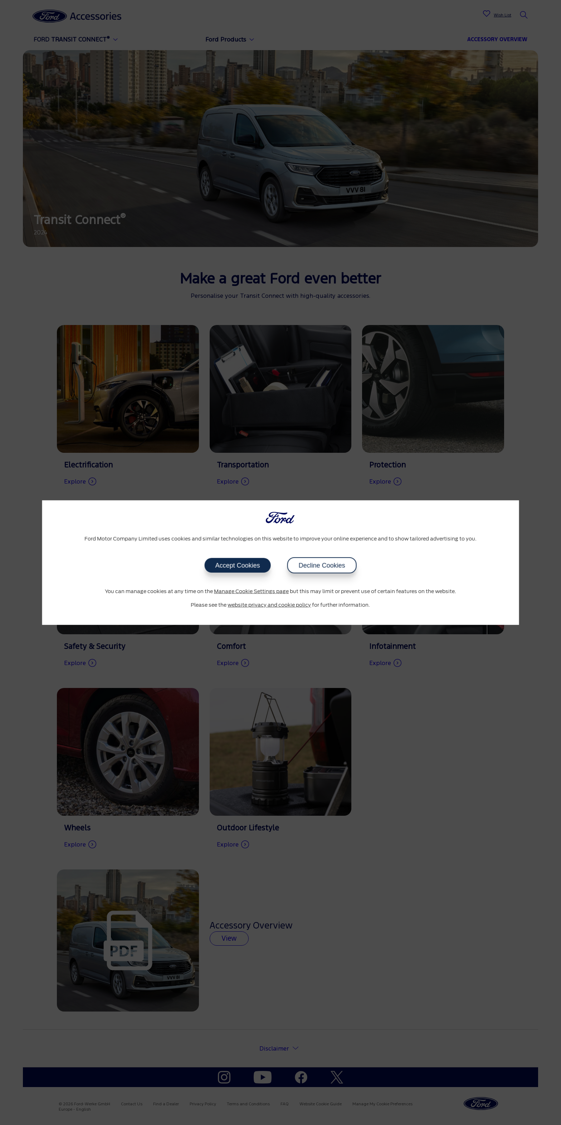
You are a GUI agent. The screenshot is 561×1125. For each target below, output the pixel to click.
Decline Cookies (321, 565)
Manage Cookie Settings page (251, 591)
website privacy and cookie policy (269, 604)
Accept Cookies (237, 565)
